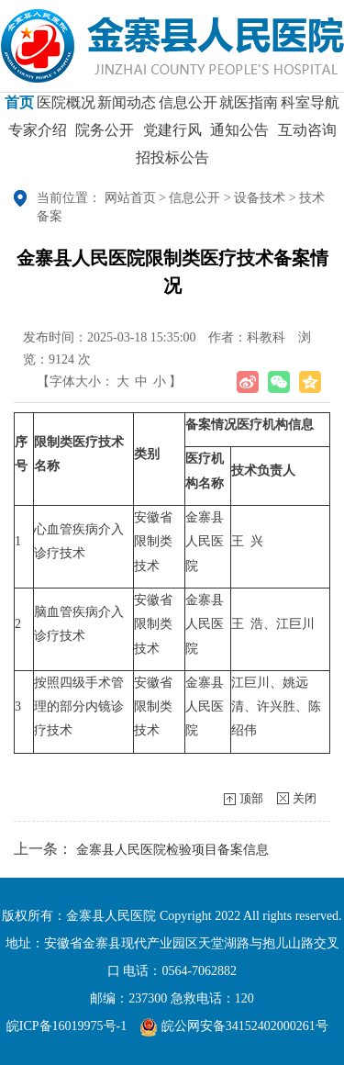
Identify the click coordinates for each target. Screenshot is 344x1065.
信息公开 (188, 109)
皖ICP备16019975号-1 (66, 1026)
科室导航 (310, 109)
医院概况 (66, 109)
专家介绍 (37, 136)
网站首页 (130, 198)
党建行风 (172, 136)
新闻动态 (126, 109)
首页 (19, 109)
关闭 (304, 798)
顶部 (251, 798)
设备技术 (259, 198)
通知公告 (239, 136)
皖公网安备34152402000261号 (233, 1026)
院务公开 (104, 136)
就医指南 (248, 109)
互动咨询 (307, 136)
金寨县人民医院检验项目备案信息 (172, 850)
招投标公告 (172, 164)
